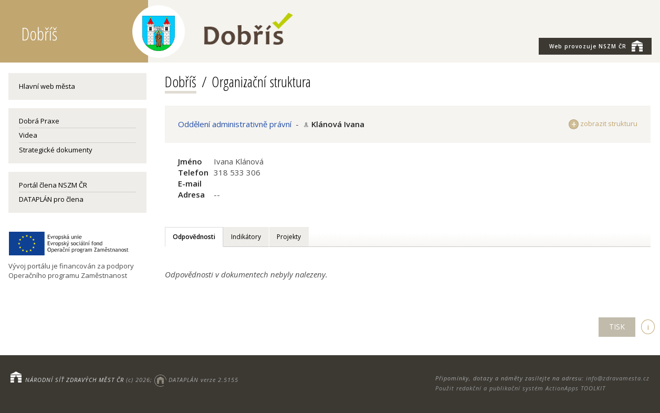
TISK (617, 327)
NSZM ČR (596, 45)
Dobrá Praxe (39, 121)
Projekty (289, 236)
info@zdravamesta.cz (617, 378)
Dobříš (180, 81)
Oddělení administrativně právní (234, 124)
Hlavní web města (47, 86)
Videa (28, 135)
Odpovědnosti (194, 236)
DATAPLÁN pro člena (51, 199)
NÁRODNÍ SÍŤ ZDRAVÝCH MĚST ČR (74, 380)
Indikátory (246, 236)
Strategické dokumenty (55, 149)
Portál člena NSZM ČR (53, 185)
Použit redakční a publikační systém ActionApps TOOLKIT (520, 388)
